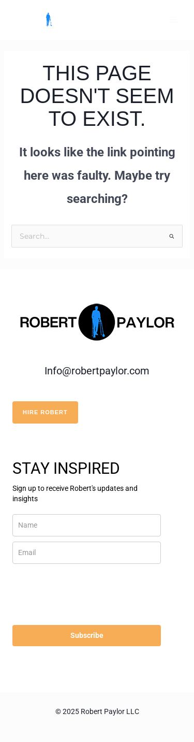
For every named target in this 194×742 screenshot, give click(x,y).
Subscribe (86, 635)
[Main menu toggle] (173, 20)
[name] (86, 525)
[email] (86, 553)
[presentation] (73, 590)
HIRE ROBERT (45, 412)
